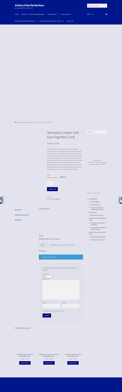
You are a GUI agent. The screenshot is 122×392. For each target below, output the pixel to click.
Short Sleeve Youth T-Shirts (98, 237)
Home (17, 14)
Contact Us (70, 21)
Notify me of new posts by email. (54, 311)
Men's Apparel (25, 122)
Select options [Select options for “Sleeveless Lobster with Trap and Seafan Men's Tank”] (49, 363)
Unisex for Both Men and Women (24, 21)
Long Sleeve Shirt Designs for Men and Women (99, 228)
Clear (64, 177)
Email (64, 303)
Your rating (46, 274)
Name (45, 303)
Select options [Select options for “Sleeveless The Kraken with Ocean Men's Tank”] (73, 363)
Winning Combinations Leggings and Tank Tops (97, 208)
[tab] (25, 209)
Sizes (48, 175)
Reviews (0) (18, 220)
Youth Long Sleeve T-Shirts (98, 239)
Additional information (22, 215)
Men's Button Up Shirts (97, 215)
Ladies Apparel (65, 14)
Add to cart (52, 189)
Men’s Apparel (52, 14)
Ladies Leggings (95, 202)
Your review (46, 279)
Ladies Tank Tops (95, 204)
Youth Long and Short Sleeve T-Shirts (50, 21)
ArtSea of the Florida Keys (29, 5)
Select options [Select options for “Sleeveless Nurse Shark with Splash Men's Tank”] (25, 363)
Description (18, 210)
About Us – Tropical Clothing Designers (33, 14)
